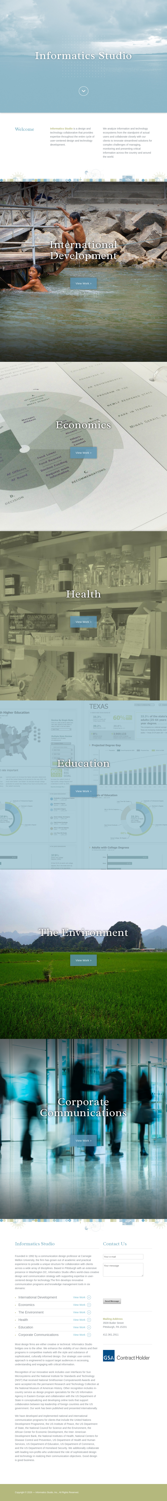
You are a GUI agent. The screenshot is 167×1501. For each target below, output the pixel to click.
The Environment (31, 1312)
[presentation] (131, 1287)
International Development (38, 1297)
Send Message (112, 1301)
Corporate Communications (39, 1335)
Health (23, 1320)
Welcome (83, 91)
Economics (27, 1305)
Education (26, 1327)
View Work (82, 283)
